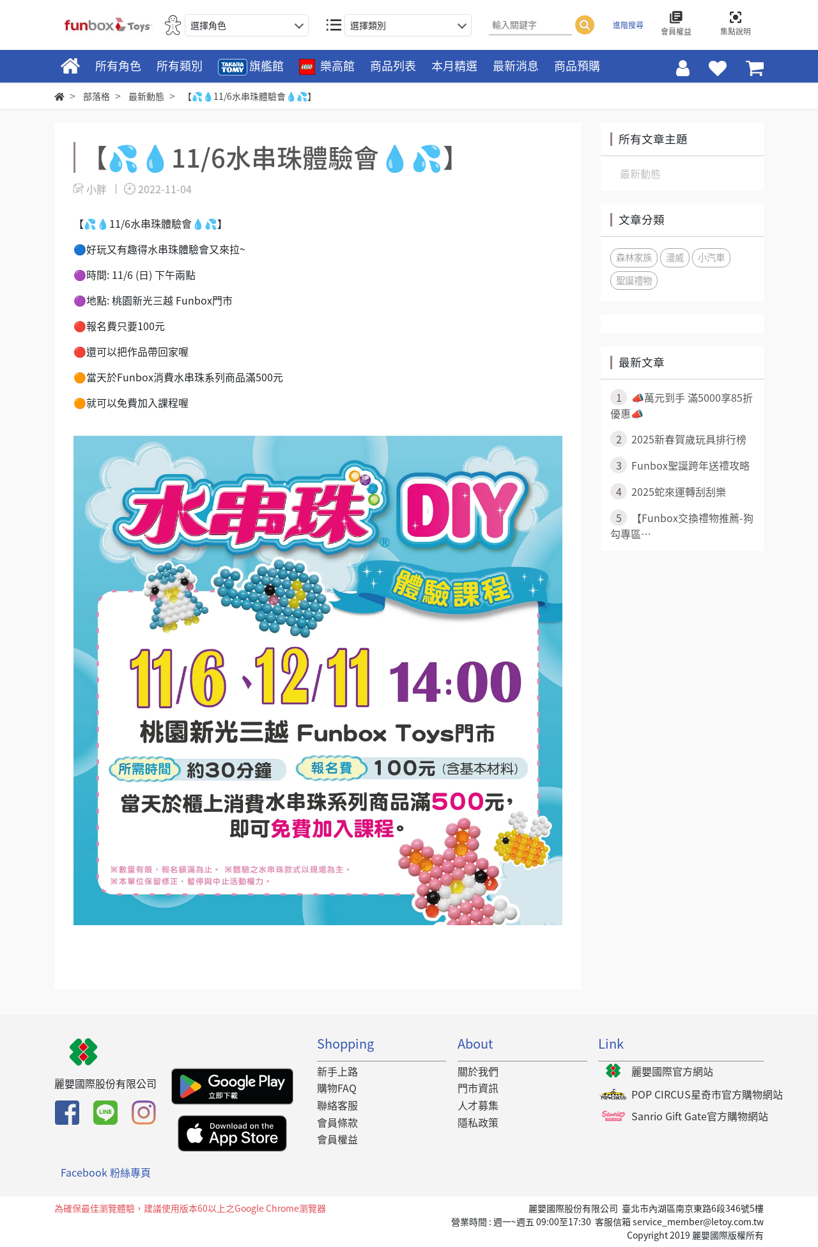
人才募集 (478, 1105)
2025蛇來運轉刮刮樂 (668, 491)
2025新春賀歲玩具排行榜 (678, 439)
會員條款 (337, 1122)
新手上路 (337, 1071)
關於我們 (478, 1071)
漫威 (675, 257)
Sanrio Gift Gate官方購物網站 (699, 1116)
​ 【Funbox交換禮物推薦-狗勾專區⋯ (681, 525)
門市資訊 (478, 1087)
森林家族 (634, 257)
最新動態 (640, 173)
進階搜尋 (628, 25)
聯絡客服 (337, 1105)
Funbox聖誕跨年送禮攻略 (680, 465)
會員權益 (337, 1139)
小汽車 (711, 257)
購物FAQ (337, 1087)
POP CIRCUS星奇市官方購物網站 (707, 1094)
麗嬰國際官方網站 (672, 1071)
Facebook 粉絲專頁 (106, 1172)
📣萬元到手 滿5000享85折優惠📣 (681, 405)
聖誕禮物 (634, 280)
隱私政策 (478, 1122)
